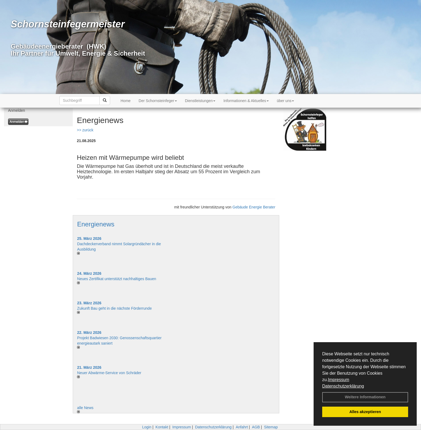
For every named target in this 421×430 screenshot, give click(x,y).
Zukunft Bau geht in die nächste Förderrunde (114, 308)
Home (125, 101)
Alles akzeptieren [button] (365, 412)
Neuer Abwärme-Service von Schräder (109, 373)
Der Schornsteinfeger (158, 101)
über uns (285, 101)
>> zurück (85, 130)
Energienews (95, 224)
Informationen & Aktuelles (246, 101)
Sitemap (271, 427)
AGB (256, 427)
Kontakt (161, 427)
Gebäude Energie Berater (254, 207)
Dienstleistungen (200, 101)
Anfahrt (242, 427)
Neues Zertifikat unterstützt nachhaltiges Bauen (116, 279)
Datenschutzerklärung (343, 386)
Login (146, 427)
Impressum (338, 379)
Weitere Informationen (365, 397)
